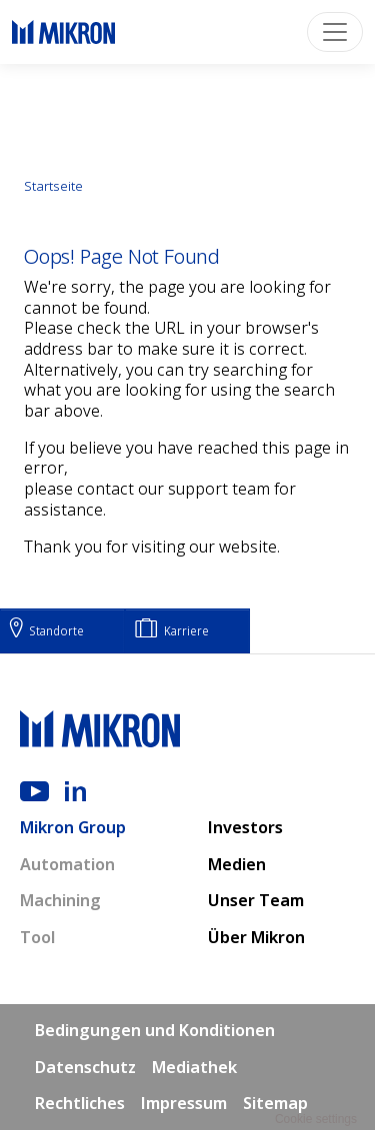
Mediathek (194, 1067)
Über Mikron (256, 937)
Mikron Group (73, 827)
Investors (245, 827)
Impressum (184, 1103)
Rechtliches (80, 1103)
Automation (67, 864)
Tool (37, 937)
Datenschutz (85, 1067)
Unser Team (256, 900)
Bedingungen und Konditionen (155, 1030)
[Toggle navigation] (335, 32)
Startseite (53, 186)
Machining (60, 900)
